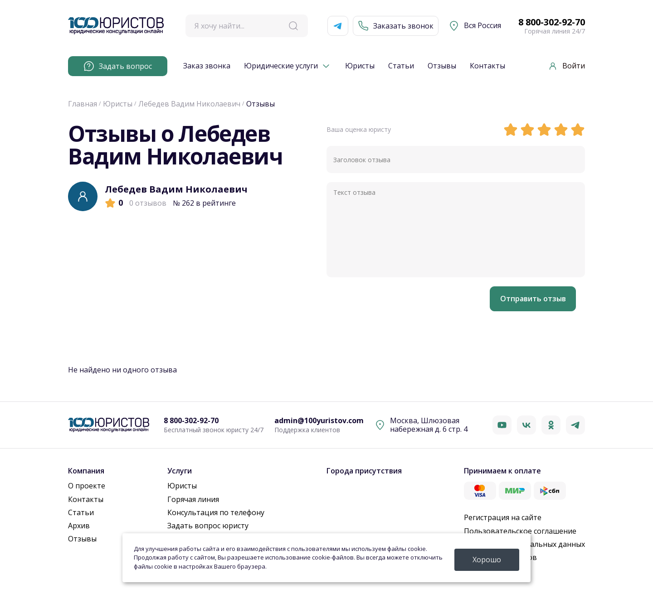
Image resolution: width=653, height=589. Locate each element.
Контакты (487, 66)
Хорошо (487, 560)
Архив (79, 526)
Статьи (401, 66)
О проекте (86, 486)
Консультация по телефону (215, 512)
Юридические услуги (281, 66)
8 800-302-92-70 (551, 22)
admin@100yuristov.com (319, 420)
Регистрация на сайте (502, 517)
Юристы (360, 66)
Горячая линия (193, 499)
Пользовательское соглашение (520, 531)
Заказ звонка (206, 66)
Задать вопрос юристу (208, 526)
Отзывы (442, 66)
